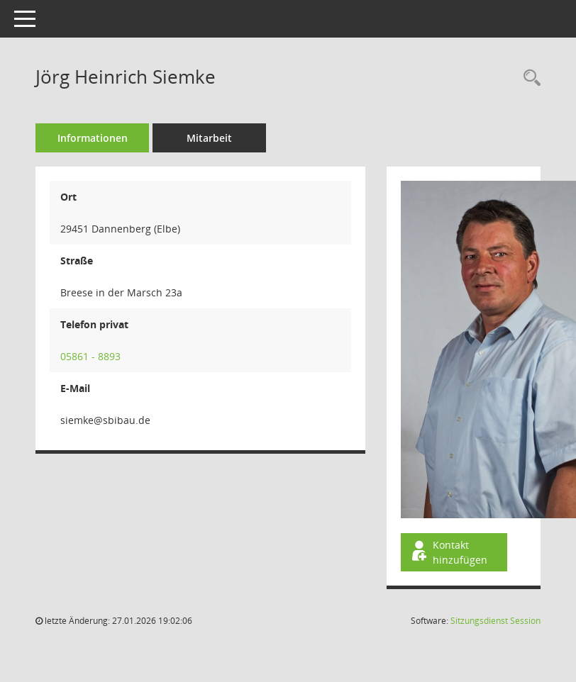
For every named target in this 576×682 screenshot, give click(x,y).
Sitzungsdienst (495, 621)
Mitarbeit (209, 138)
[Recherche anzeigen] (528, 78)
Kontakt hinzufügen (448, 552)
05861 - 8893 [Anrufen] (90, 356)
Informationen (92, 138)
